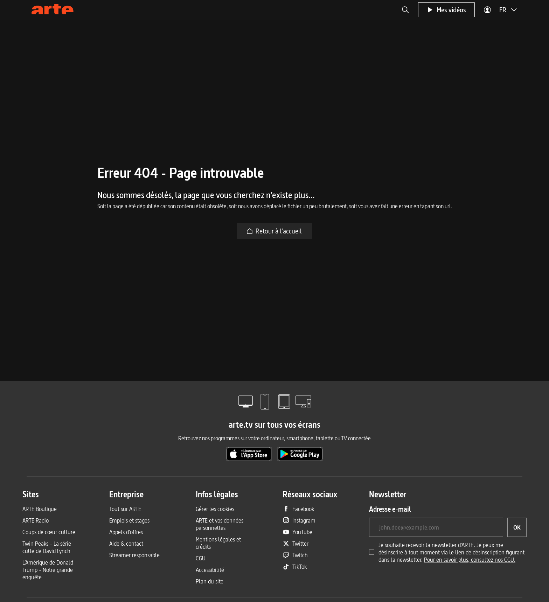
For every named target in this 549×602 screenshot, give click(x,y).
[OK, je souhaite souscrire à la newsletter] (517, 527)
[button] (405, 10)
